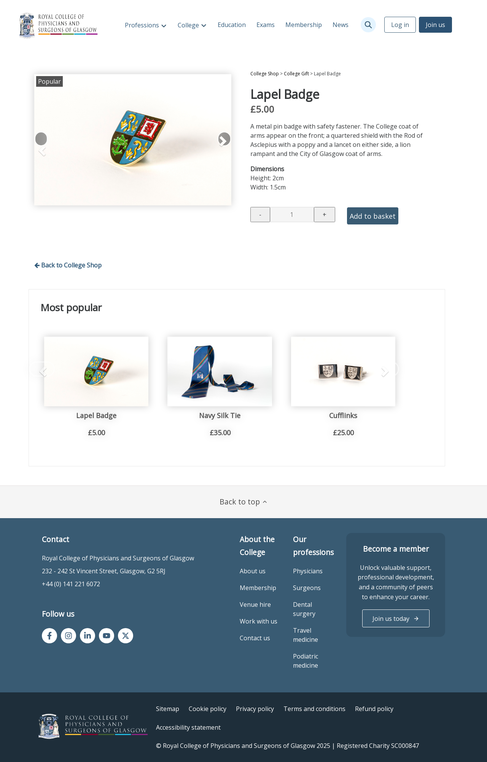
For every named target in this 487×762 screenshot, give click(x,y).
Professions (143, 25)
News (341, 25)
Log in (400, 25)
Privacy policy (255, 709)
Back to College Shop (68, 265)
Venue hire (255, 604)
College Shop (264, 73)
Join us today (395, 618)
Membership (303, 25)
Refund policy (374, 709)
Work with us (258, 621)
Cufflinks (343, 415)
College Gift (296, 73)
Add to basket (373, 216)
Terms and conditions (314, 709)
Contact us (255, 638)
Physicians (308, 571)
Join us (435, 25)
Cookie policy (207, 709)
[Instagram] (68, 635)
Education (232, 25)
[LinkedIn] (87, 635)
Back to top (244, 501)
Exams (265, 25)
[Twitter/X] (125, 635)
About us (253, 571)
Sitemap (167, 709)
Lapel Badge (96, 415)
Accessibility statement (188, 727)
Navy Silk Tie (219, 415)
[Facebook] (49, 635)
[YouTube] (106, 635)
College (189, 25)
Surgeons (307, 588)
